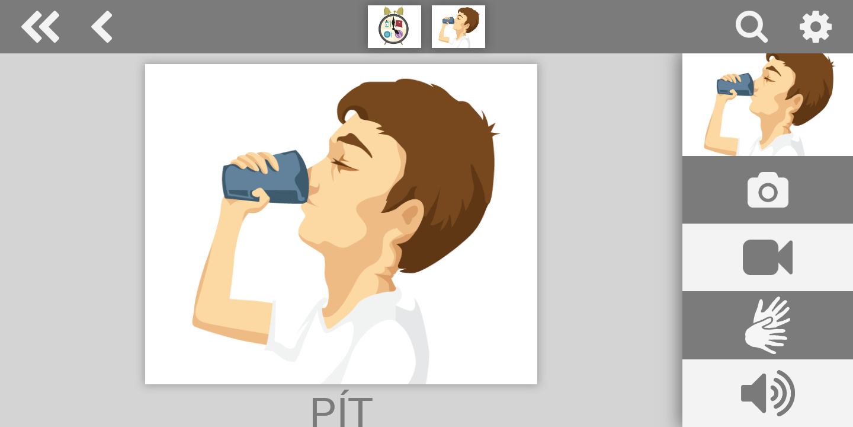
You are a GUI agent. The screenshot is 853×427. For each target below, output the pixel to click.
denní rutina (101, 27)
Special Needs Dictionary (40, 27)
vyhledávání (752, 27)
